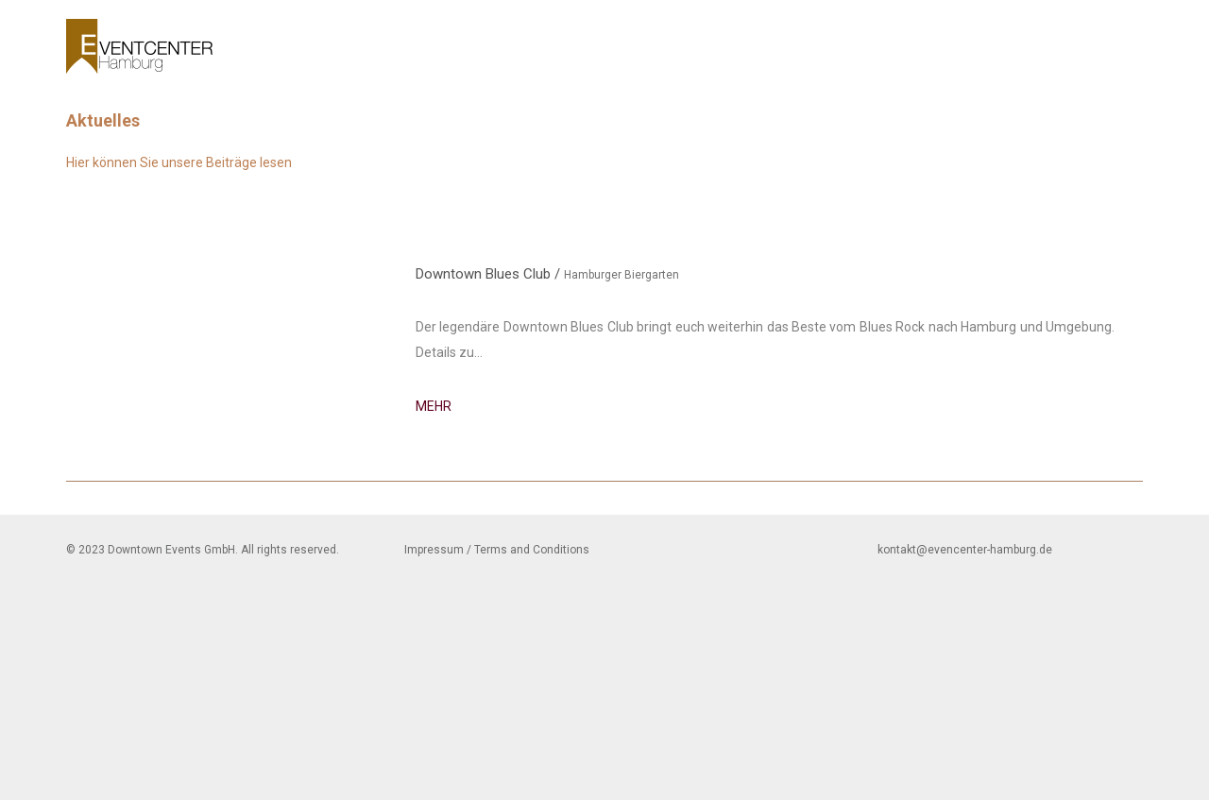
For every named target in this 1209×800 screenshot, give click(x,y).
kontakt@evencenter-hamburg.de (964, 549)
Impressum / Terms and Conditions (496, 549)
